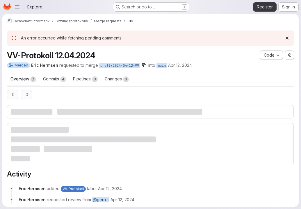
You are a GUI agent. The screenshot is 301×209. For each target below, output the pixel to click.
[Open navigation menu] (17, 7)
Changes (117, 79)
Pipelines (85, 79)
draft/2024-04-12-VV (119, 65)
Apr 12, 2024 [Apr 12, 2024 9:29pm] (180, 65)
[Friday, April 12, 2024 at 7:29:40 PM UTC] (110, 188)
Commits (54, 79)
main (162, 65)
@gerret (101, 199)
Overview (23, 79)
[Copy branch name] (144, 65)
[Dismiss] (287, 38)
